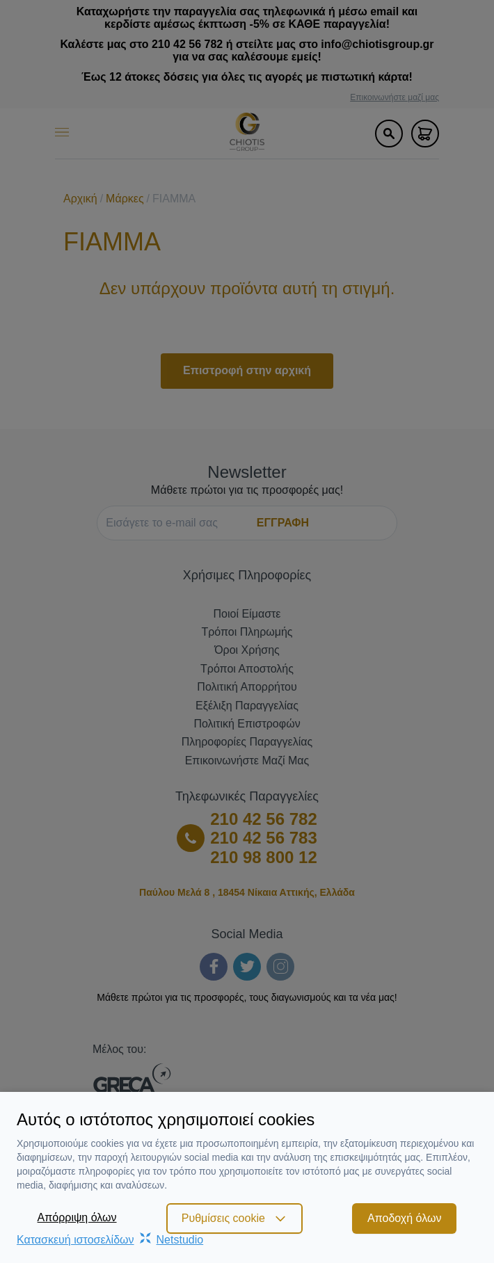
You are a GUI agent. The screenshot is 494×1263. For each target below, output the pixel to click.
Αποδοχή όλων (404, 1218)
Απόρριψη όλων (77, 1217)
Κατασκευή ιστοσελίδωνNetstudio (110, 1240)
